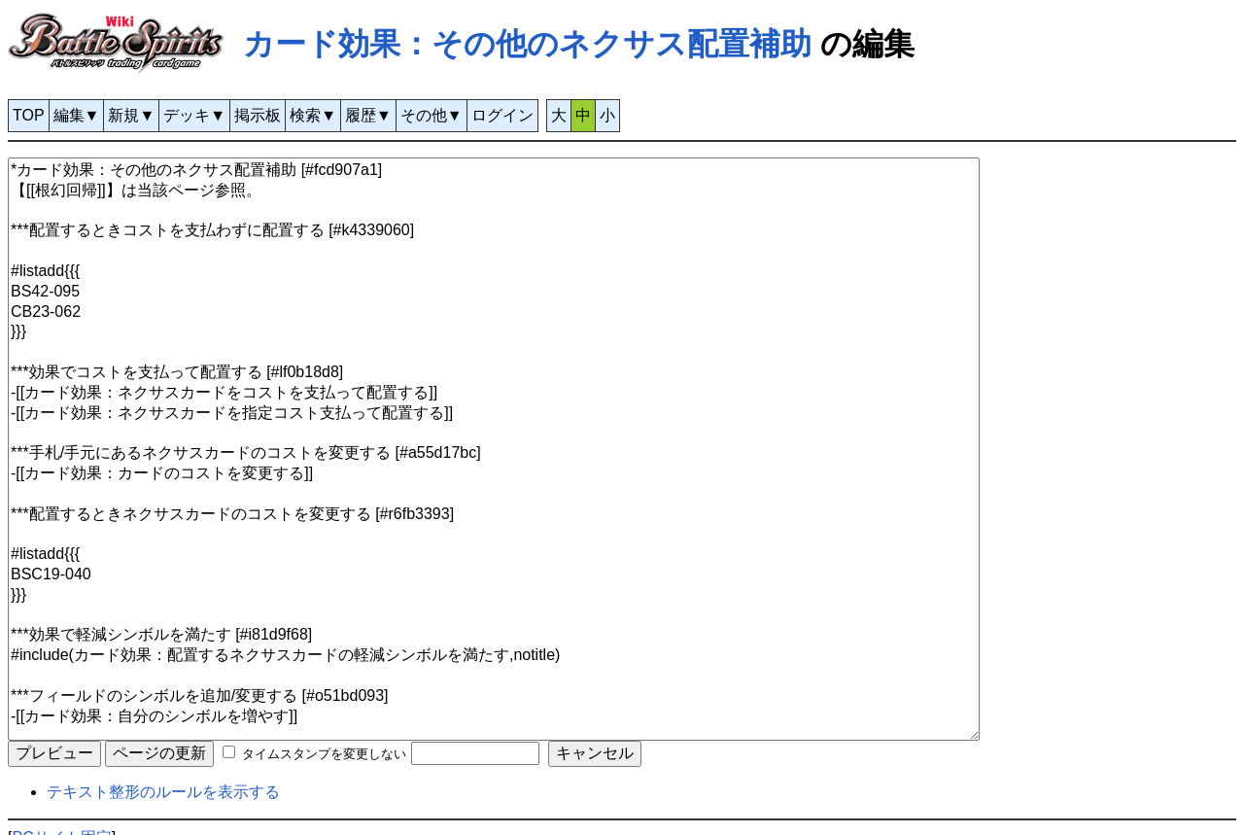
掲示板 (257, 115)
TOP (29, 115)
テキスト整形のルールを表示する (163, 791)
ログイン (502, 115)
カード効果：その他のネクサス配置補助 (527, 43)
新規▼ (131, 115)
